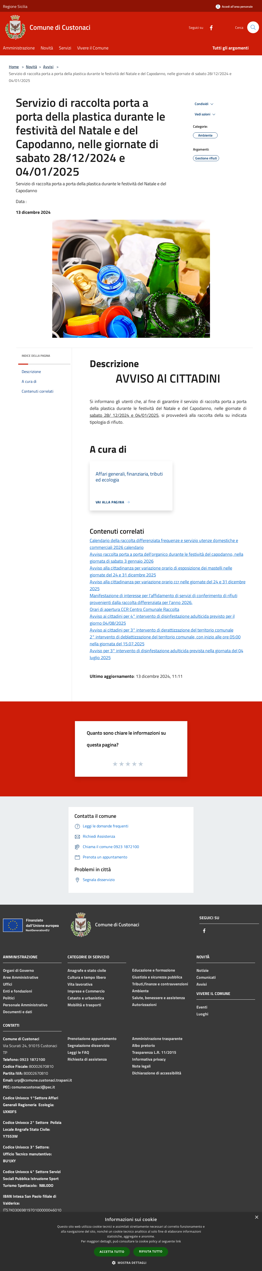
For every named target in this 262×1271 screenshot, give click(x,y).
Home (14, 67)
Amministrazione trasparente (157, 1038)
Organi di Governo (18, 970)
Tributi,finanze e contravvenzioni (160, 984)
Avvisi (48, 67)
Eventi (201, 1007)
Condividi (205, 104)
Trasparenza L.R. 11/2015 (154, 1052)
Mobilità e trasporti (84, 1005)
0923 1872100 (32, 1059)
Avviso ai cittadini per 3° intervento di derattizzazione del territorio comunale (161, 630)
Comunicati (206, 977)
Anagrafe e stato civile (87, 970)
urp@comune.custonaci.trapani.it (43, 1080)
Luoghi (202, 1014)
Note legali (141, 1066)
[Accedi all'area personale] (234, 6)
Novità (31, 67)
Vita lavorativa (80, 984)
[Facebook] (209, 27)
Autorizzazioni (144, 1005)
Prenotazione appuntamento (92, 1038)
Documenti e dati (17, 1012)
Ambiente (140, 991)
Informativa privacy (149, 1059)
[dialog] (131, 1241)
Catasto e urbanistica (86, 998)
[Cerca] (253, 27)
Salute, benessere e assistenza (158, 998)
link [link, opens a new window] (178, 1241)
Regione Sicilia (15, 6)
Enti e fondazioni (17, 991)
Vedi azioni (206, 114)
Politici (9, 998)
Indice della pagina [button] (36, 355)
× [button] (256, 1217)
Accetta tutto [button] (112, 1252)
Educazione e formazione (153, 970)
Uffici (7, 984)
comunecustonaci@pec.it (33, 1087)
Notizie (202, 970)
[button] (131, 1262)
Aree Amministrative (20, 977)
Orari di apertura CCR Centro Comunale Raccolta (134, 609)
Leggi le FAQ (78, 1052)
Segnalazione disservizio (89, 1045)
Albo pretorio (143, 1045)
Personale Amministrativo (25, 1005)
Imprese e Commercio (86, 991)
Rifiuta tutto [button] (150, 1251)
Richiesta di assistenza (87, 1059)
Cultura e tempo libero (87, 977)
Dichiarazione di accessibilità (156, 1073)
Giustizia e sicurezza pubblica (157, 977)
